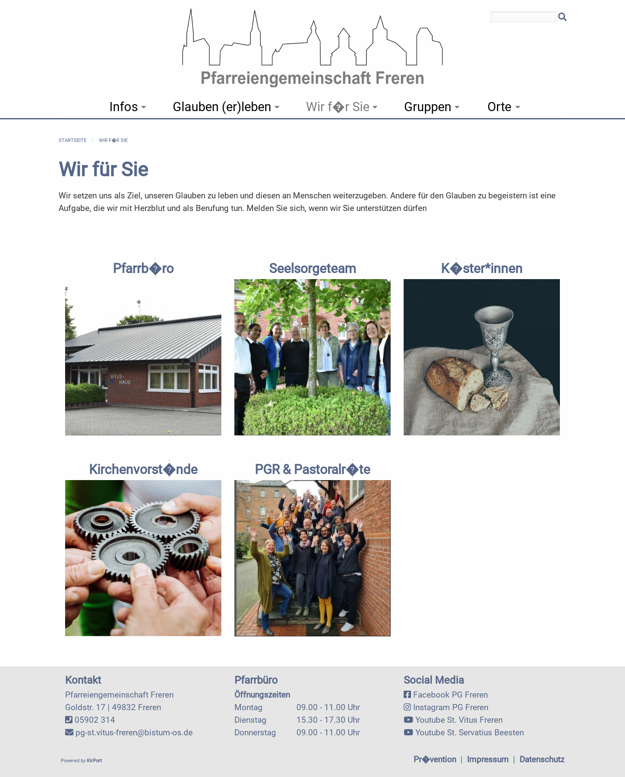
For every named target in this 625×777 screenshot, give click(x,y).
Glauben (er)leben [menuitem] (222, 106)
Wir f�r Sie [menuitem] (337, 106)
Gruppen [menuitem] (427, 106)
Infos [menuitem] (123, 106)
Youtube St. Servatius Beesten (469, 732)
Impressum (488, 759)
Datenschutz (542, 759)
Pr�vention (435, 759)
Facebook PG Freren (450, 695)
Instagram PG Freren (450, 707)
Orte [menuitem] (499, 106)
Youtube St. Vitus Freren (459, 720)
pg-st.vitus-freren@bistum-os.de (134, 732)
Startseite (72, 140)
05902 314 (95, 720)
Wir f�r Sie (113, 140)
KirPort (94, 761)
